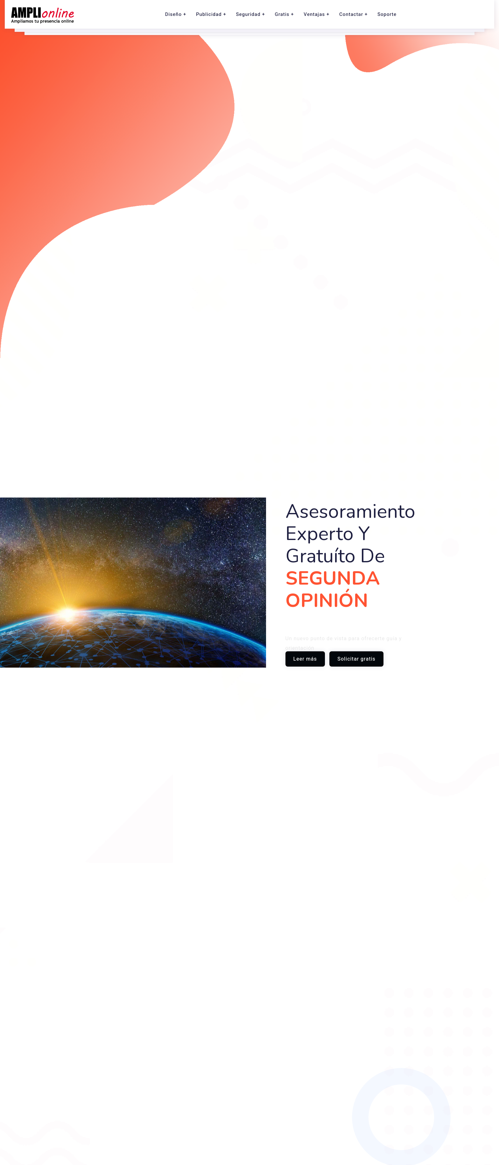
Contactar (351, 14)
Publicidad (209, 14)
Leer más (305, 659)
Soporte (387, 14)
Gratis (282, 14)
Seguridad (248, 14)
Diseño (173, 14)
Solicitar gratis (356, 659)
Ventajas (314, 14)
